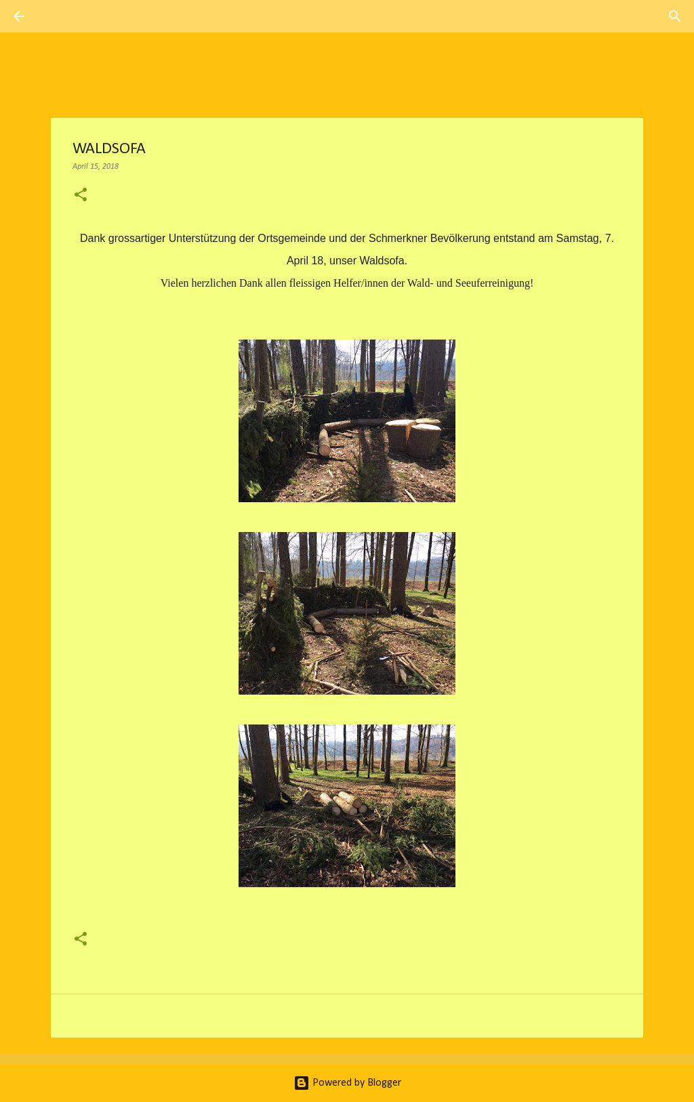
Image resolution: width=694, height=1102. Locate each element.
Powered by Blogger (347, 1083)
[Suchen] (57, 16)
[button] (81, 196)
